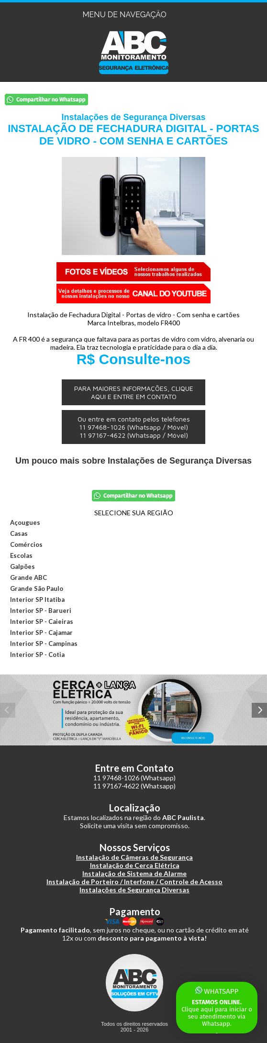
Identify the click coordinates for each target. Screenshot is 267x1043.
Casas (19, 533)
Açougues (25, 522)
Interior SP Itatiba (37, 599)
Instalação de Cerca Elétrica (134, 865)
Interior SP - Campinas (44, 643)
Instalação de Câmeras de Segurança (134, 857)
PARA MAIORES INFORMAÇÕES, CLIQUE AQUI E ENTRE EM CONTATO (133, 392)
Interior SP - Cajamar (41, 632)
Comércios (26, 544)
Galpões (22, 566)
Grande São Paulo (36, 588)
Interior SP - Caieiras (41, 621)
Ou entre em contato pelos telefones (134, 427)
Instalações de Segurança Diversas (134, 890)
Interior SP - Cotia (37, 654)
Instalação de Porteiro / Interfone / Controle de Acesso (134, 881)
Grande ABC (28, 577)
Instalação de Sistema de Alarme (134, 873)
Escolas (21, 555)
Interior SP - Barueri (40, 610)
